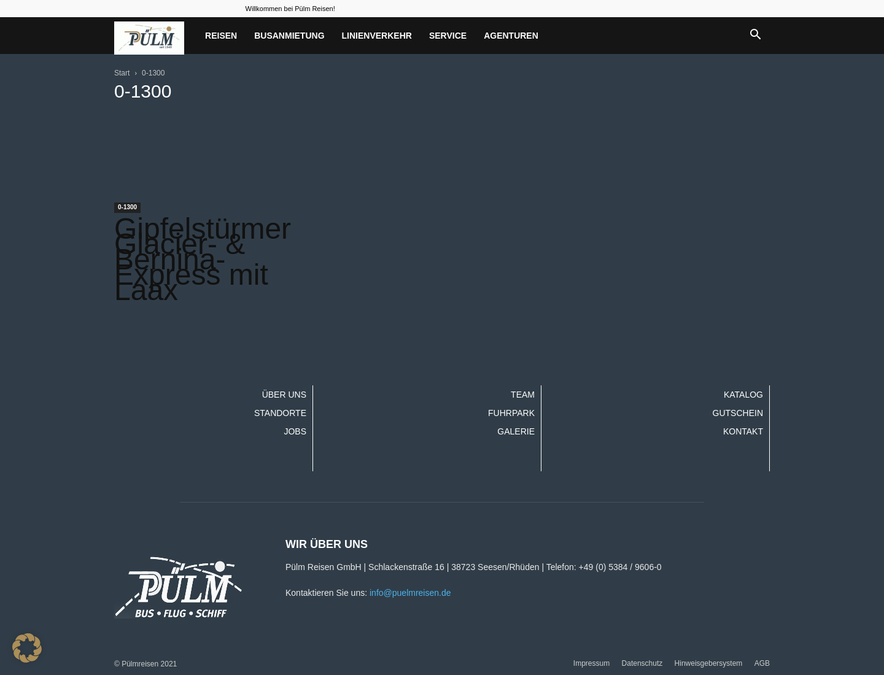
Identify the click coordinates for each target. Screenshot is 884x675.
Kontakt (743, 431)
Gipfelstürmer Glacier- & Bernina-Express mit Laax (202, 259)
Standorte (280, 413)
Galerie (516, 431)
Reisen (221, 35)
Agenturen (511, 35)
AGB (762, 663)
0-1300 (127, 207)
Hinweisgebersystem (709, 663)
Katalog (743, 394)
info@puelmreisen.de (410, 593)
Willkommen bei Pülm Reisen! (290, 8)
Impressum (591, 663)
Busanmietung (289, 35)
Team (523, 394)
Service (448, 35)
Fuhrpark (511, 413)
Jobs (295, 431)
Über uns (284, 394)
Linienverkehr (377, 35)
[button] (755, 35)
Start (122, 73)
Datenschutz (642, 663)
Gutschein (738, 413)
